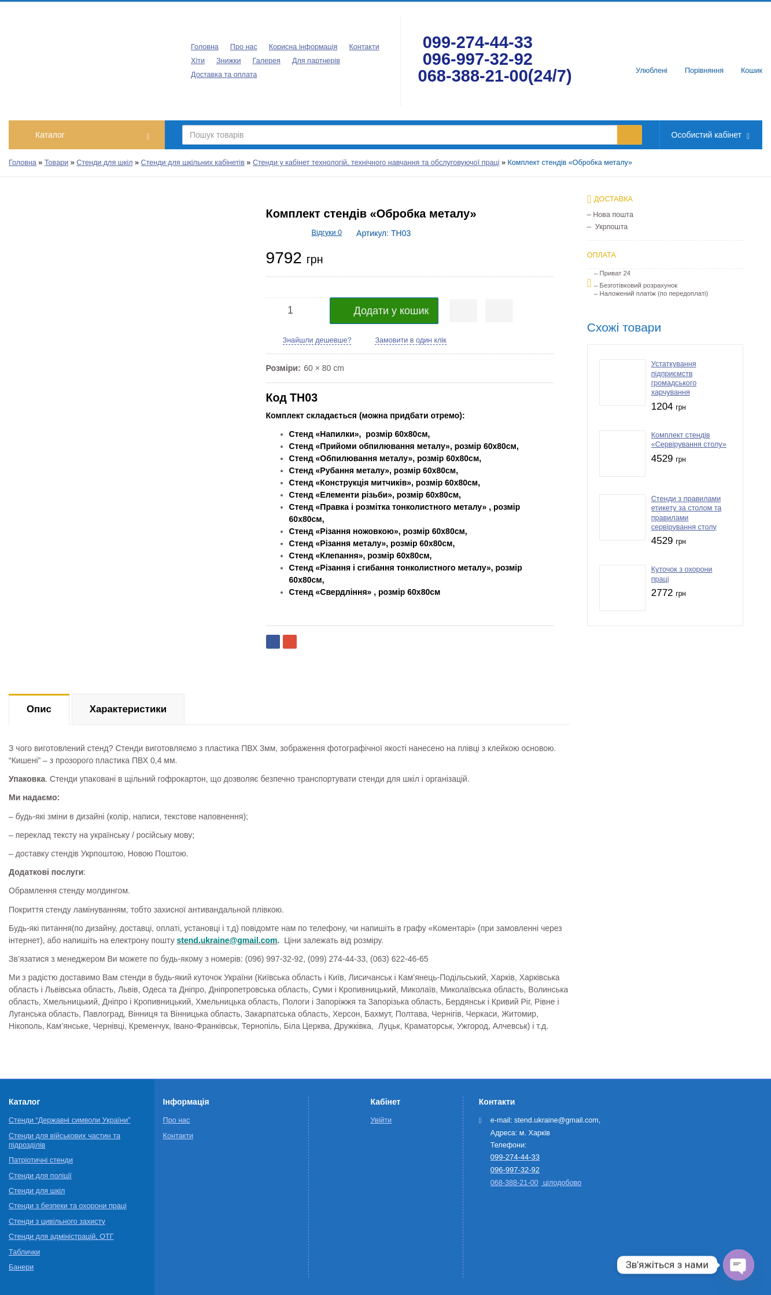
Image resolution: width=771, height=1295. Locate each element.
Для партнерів (316, 61)
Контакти (364, 47)
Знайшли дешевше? (317, 340)
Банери (21, 1267)
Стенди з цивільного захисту (57, 1221)
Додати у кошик (384, 311)
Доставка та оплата (224, 75)
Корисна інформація (303, 47)
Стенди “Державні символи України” (69, 1120)
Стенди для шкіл (104, 163)
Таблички (24, 1252)
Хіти (198, 61)
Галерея (267, 61)
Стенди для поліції (40, 1176)
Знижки (228, 61)
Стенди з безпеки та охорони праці (68, 1206)
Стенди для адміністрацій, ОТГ (61, 1237)
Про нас (243, 47)
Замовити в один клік (410, 340)
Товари (56, 163)
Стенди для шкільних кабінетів (193, 163)
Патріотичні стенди (41, 1160)
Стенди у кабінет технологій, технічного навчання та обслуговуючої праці (376, 163)
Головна (205, 47)
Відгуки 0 (327, 233)
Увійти (381, 1120)
